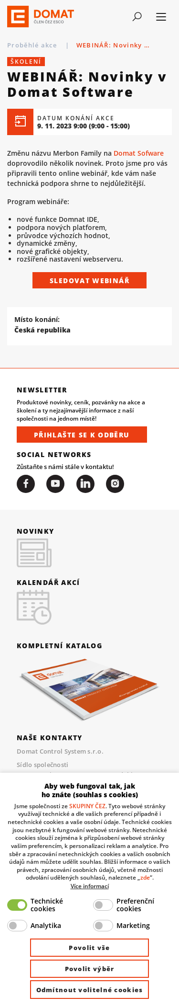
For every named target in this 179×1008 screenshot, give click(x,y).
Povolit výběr (90, 968)
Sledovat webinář (89, 280)
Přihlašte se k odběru (82, 434)
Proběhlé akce (33, 45)
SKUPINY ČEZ (87, 806)
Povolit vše (89, 947)
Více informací (90, 886)
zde (145, 877)
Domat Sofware (139, 153)
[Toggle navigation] (136, 17)
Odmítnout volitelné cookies (89, 989)
